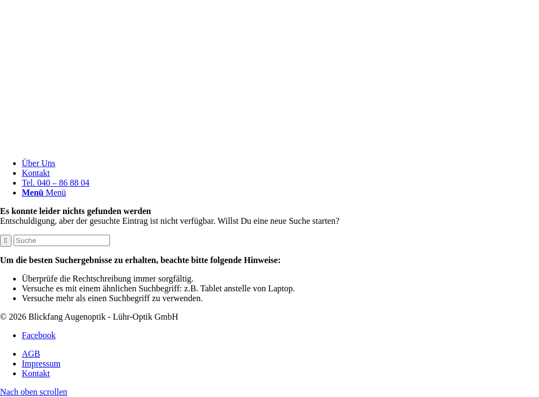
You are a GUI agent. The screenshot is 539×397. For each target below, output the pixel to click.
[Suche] (62, 240)
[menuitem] (280, 163)
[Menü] (44, 192)
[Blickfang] (269, 144)
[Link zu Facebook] (39, 335)
